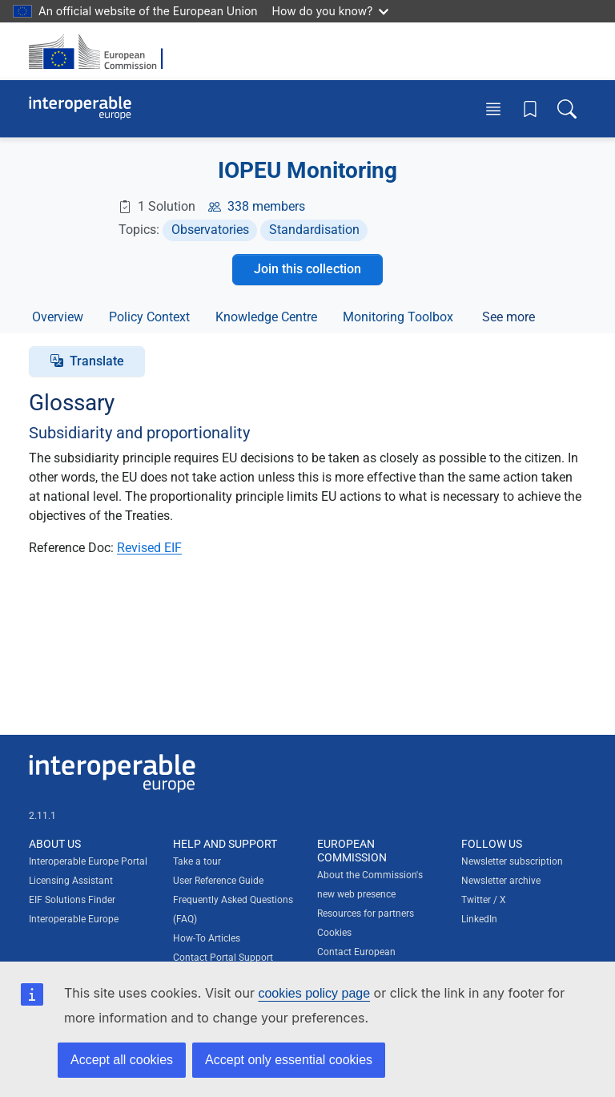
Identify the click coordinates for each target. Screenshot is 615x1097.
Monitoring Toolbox (398, 317)
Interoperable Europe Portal (88, 861)
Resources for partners (365, 913)
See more (508, 317)
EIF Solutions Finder (72, 899)
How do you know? (330, 11)
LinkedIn (479, 919)
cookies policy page (314, 993)
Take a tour (197, 861)
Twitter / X (483, 899)
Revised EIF (149, 547)
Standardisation (314, 229)
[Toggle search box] (567, 108)
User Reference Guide (218, 880)
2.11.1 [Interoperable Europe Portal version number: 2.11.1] (42, 815)
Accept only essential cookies (288, 1060)
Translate (97, 361)
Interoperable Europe (74, 919)
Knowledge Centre (266, 317)
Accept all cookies (121, 1060)
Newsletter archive (501, 880)
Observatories (210, 229)
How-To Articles (206, 938)
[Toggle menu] (493, 108)
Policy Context (149, 317)
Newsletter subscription (512, 861)
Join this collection (307, 268)
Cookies (334, 932)
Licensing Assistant (71, 880)
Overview (57, 317)
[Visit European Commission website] (101, 51)
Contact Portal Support (223, 957)
